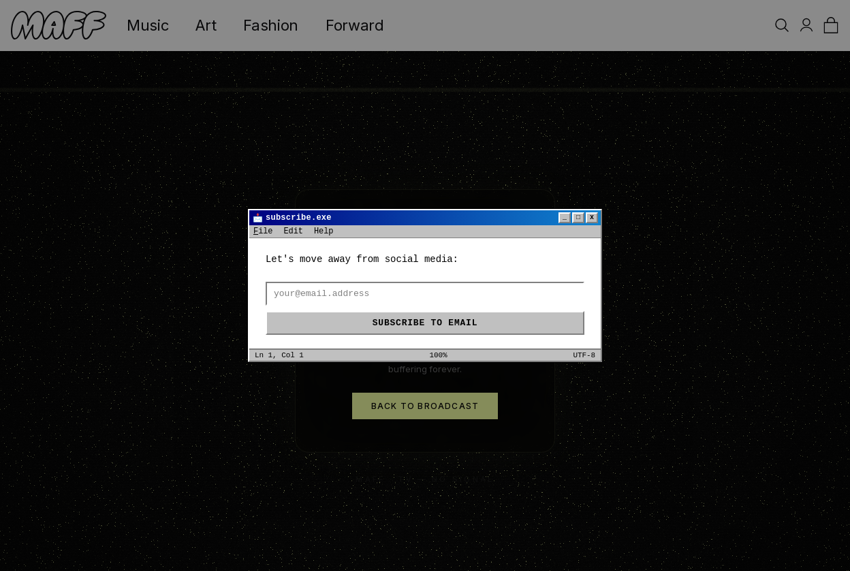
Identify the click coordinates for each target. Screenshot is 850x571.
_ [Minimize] (565, 217)
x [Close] (592, 217)
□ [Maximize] (578, 217)
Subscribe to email (425, 323)
